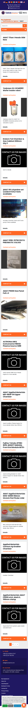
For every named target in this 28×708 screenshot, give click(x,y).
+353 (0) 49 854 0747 (14, 5)
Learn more (17, 705)
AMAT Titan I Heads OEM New (14, 38)
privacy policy (9, 703)
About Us (3, 681)
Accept (5, 705)
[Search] (12, 25)
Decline (11, 705)
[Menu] (20, 13)
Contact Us (14, 81)
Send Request (4, 683)
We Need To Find (5, 686)
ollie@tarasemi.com (14, 8)
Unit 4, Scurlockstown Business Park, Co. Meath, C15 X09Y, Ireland (13, 671)
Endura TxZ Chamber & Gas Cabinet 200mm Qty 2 (13, 141)
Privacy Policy (5, 690)
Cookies (3, 693)
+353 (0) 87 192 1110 (15, 6)
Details (5, 76)
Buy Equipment (5, 678)
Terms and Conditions (7, 695)
